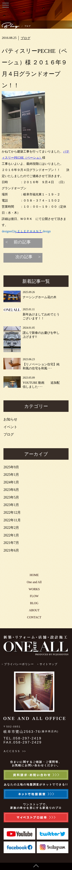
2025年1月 (11, 475)
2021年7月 (11, 543)
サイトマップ (48, 664)
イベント (10, 427)
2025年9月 (11, 467)
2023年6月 (11, 490)
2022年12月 (12, 512)
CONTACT (34, 617)
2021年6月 (11, 550)
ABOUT (34, 610)
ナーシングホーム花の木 (39, 297)
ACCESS (11, 751)
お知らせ (10, 419)
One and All (34, 582)
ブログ (25, 38)
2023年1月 (11, 505)
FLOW (34, 596)
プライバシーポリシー (19, 664)
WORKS (34, 589)
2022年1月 (11, 535)
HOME (34, 575)
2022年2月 (11, 528)
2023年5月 (11, 497)
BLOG (34, 603)
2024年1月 (11, 482)
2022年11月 (12, 520)
